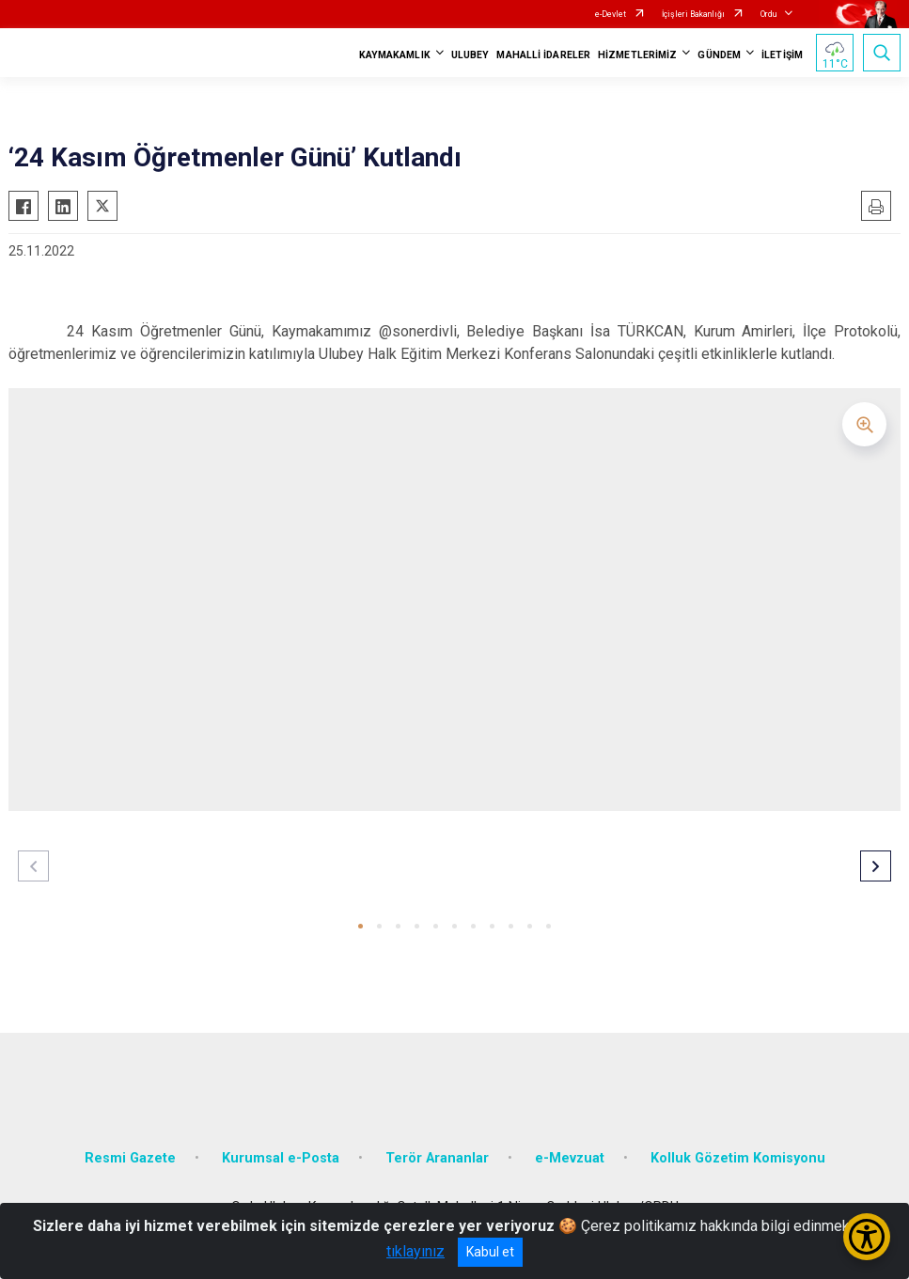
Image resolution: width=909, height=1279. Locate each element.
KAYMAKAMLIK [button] (395, 55)
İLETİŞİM (782, 55)
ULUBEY (470, 55)
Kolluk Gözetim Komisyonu (737, 1158)
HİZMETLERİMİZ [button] (637, 55)
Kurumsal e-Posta (280, 1158)
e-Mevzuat (569, 1158)
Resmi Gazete (130, 1158)
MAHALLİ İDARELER (543, 55)
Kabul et (490, 1251)
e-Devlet (610, 14)
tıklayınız (415, 1251)
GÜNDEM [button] (719, 55)
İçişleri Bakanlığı (693, 14)
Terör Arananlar (437, 1158)
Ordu (768, 14)
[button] (360, 926)
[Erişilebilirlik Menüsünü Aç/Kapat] (866, 1236)
